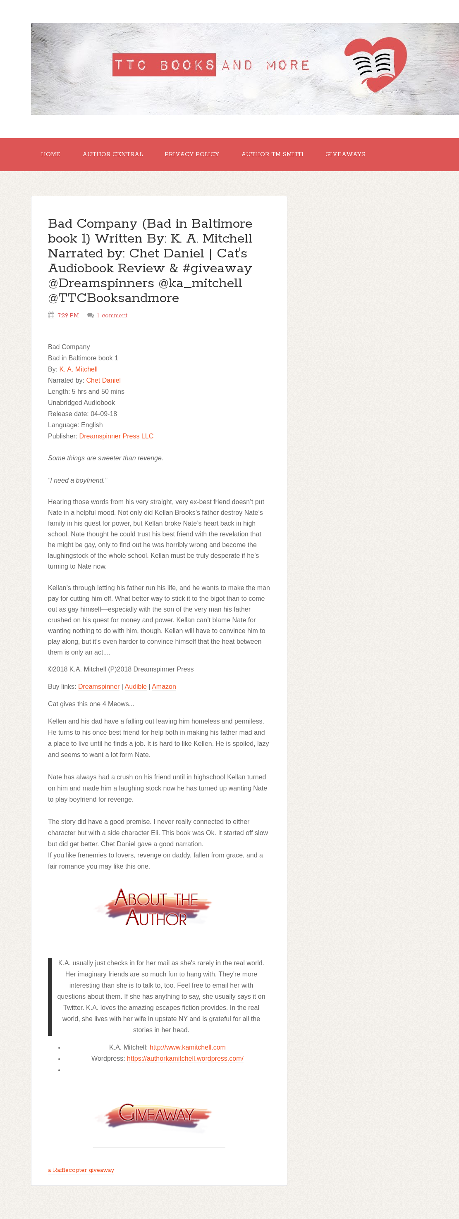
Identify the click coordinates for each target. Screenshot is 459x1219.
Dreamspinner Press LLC (116, 436)
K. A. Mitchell (79, 369)
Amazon (164, 686)
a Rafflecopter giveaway (81, 1170)
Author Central (112, 154)
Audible (136, 686)
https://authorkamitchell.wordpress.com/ (185, 1058)
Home (50, 154)
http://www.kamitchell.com (188, 1047)
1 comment (112, 315)
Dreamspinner (99, 686)
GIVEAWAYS (345, 154)
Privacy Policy (192, 154)
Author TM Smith (272, 154)
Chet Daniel (103, 380)
